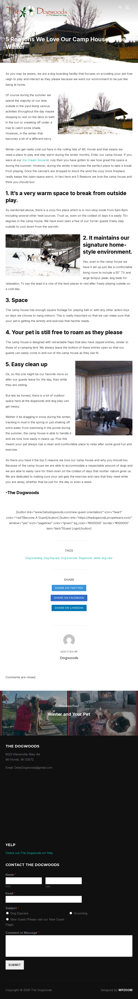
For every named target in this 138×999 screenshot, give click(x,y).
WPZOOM (125, 990)
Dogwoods (85, 558)
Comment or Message (22, 932)
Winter (37, 55)
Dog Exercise (69, 558)
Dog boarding (34, 558)
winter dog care (103, 558)
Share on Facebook (69, 597)
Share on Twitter (69, 588)
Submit (14, 965)
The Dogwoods (20, 55)
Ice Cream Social (34, 160)
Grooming (80, 913)
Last (47, 886)
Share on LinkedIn (69, 607)
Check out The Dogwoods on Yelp (29, 853)
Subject (12, 908)
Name (11, 874)
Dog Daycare (52, 558)
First (8, 886)
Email (10, 893)
